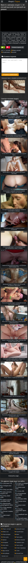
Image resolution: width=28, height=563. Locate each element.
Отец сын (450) (7, 489)
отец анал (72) (7, 483)
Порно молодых (5, 534)
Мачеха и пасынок (20, 539)
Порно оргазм (19, 545)
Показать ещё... (14, 476)
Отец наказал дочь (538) (6, 508)
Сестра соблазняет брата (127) (20, 510)
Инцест (14, 1)
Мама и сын (5, 531)
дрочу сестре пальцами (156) (5, 500)
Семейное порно (19, 542)
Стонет (17, 550)
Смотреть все (5, 556)
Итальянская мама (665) (20, 494)
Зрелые (3, 539)
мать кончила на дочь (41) (5, 492)
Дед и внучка (5, 550)
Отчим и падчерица (20, 548)
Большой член (19, 553)
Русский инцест (5, 52)
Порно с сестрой (16, 50)
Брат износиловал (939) (21, 498)
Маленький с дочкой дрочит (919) (6, 504)
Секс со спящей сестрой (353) (21, 484)
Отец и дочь (5, 537)
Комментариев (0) (17, 47)
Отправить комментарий (10, 74)
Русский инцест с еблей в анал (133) (21, 519)
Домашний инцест (20, 529)
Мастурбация (5, 553)
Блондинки (4, 542)
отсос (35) (20, 491)
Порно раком (18, 537)
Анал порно (4, 545)
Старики (4, 548)
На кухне (13, 52)
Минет (17, 534)
